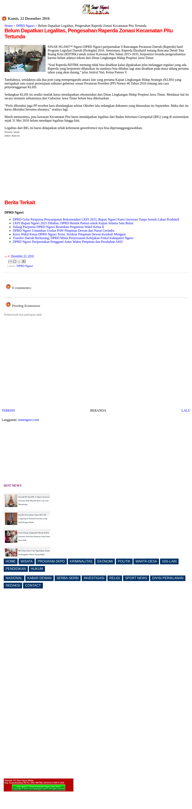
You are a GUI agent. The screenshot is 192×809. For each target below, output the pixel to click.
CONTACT (33, 585)
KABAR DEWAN (39, 578)
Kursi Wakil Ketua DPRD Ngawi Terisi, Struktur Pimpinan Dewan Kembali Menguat (69, 234)
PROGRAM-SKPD (51, 561)
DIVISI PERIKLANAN (168, 578)
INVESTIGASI (94, 578)
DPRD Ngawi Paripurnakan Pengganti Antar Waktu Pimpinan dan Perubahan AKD (68, 241)
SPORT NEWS (136, 578)
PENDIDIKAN (16, 569)
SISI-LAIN (169, 561)
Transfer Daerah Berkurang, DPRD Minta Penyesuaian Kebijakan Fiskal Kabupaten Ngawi (73, 238)
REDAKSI (13, 585)
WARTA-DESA (146, 561)
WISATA (27, 561)
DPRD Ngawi (25, 25)
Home (9, 25)
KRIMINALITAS (81, 561)
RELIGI (114, 578)
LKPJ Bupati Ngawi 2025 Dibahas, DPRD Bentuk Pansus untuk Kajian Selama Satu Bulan (73, 223)
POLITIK (124, 561)
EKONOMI (105, 561)
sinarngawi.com (28, 420)
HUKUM (37, 569)
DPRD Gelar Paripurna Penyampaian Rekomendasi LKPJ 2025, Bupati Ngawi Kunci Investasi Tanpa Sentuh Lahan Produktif (96, 219)
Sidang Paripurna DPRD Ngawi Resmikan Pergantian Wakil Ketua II (58, 227)
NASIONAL (14, 578)
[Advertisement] (39, 170)
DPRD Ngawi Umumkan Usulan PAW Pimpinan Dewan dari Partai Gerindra (63, 230)
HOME (11, 561)
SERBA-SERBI (68, 578)
